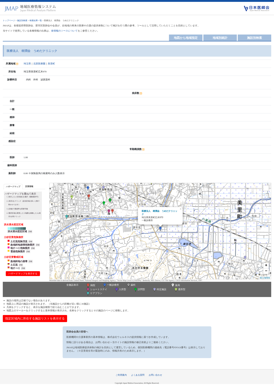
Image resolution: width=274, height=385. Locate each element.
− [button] (266, 271)
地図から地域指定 (186, 37)
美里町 (51, 63)
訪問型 (139, 290)
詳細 (30, 231)
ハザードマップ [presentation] (13, 186)
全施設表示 (72, 284)
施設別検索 (22, 20)
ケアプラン (94, 294)
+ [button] (266, 265)
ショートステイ (96, 290)
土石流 (14, 264)
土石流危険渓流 (18, 241)
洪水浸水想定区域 (17, 231)
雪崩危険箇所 (17, 251)
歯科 (131, 285)
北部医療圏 (39, 63)
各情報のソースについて (64, 30)
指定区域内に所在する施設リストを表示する (35, 318)
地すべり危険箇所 (20, 248)
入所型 (120, 290)
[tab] (13, 186)
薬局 (175, 285)
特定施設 (159, 290)
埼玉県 (27, 63)
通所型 (179, 290)
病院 (90, 285)
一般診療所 (111, 285)
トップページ (9, 20)
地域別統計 (220, 37)
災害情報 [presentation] (29, 186)
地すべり (15, 268)
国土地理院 (265, 278)
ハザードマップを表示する (22, 273)
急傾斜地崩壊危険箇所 (22, 244)
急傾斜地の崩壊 (18, 261)
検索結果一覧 (36, 20)
